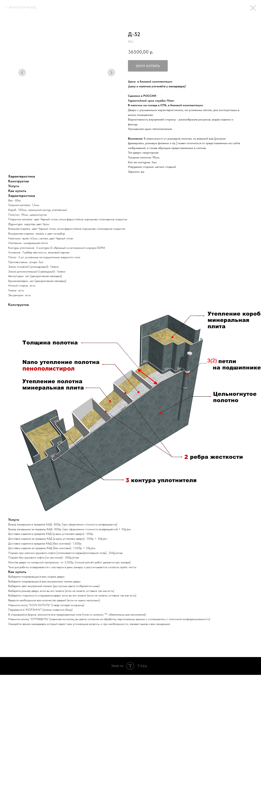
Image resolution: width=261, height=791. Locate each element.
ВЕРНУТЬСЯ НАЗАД (22, 7)
